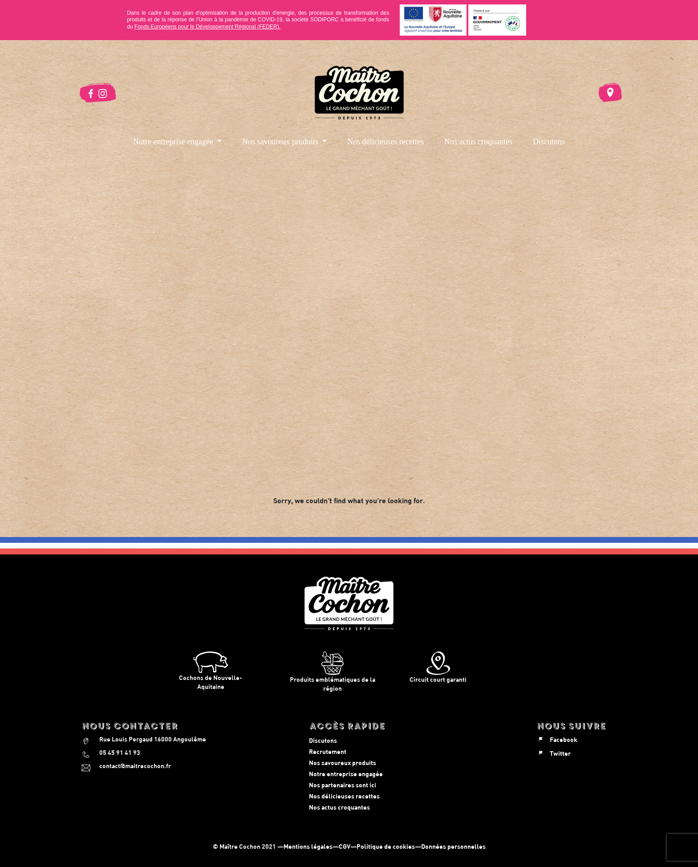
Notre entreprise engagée (346, 773)
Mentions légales (308, 846)
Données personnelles (453, 846)
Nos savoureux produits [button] (281, 141)
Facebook (556, 739)
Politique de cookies (386, 846)
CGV (344, 846)
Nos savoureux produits (342, 762)
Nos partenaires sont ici (342, 785)
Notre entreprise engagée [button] (174, 141)
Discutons (549, 141)
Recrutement (327, 751)
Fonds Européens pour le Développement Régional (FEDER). (207, 27)
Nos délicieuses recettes (385, 141)
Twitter (553, 753)
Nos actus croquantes (478, 141)
